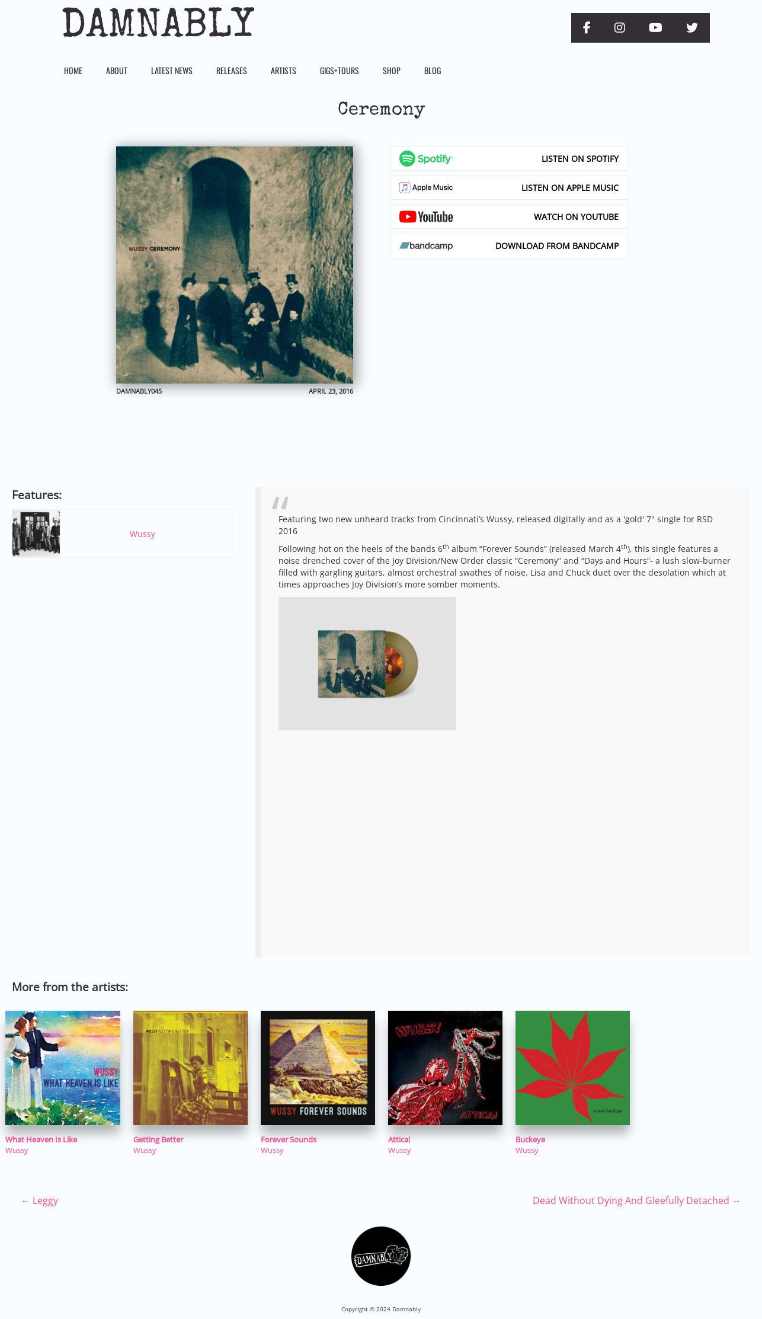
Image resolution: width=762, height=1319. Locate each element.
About (116, 70)
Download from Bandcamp (557, 245)
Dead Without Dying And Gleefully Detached (637, 1200)
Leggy (39, 1200)
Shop (392, 70)
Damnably (157, 28)
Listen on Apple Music (570, 187)
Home (73, 70)
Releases (231, 70)
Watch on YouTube (576, 216)
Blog (432, 70)
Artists (283, 70)
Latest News (172, 70)
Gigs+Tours (339, 70)
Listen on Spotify (580, 158)
